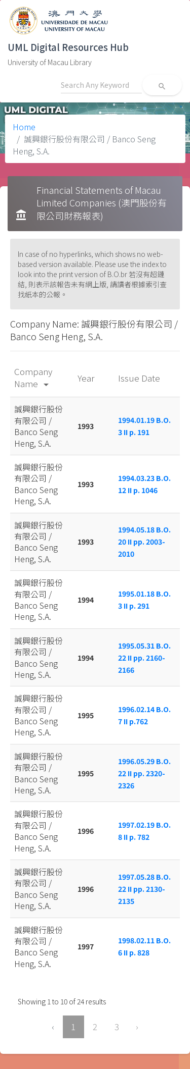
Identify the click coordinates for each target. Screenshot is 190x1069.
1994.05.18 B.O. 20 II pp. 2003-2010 (144, 541)
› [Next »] (137, 1027)
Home (24, 127)
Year (87, 377)
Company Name (33, 377)
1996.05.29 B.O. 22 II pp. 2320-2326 (144, 773)
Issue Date (140, 377)
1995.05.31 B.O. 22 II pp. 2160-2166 (144, 657)
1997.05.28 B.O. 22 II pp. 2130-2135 (144, 889)
